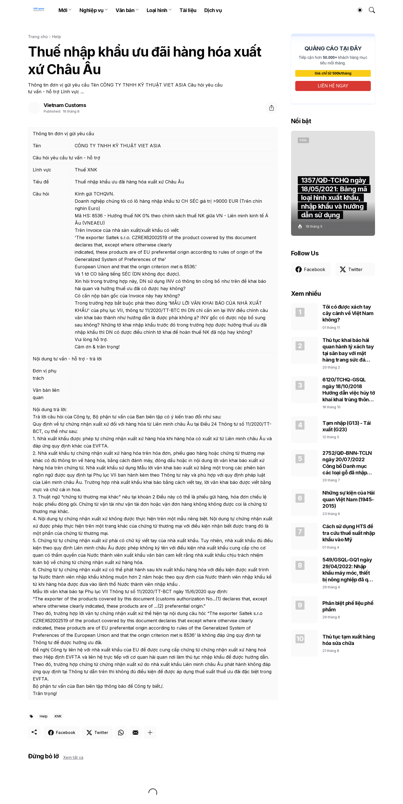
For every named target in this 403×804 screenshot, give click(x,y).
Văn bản (125, 10)
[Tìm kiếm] (369, 10)
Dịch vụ (213, 10)
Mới (62, 10)
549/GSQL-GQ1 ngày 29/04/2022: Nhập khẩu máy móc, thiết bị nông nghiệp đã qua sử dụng (348, 570)
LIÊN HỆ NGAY (333, 85)
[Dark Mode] (357, 10)
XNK (58, 716)
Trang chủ (38, 36)
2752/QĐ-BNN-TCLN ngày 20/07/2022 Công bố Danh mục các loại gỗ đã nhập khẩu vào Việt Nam (347, 463)
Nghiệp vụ (91, 10)
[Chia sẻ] (271, 108)
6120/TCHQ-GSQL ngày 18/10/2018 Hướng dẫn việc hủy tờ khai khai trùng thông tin (348, 390)
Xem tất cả (73, 757)
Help (56, 36)
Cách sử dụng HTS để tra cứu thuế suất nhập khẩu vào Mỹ (348, 532)
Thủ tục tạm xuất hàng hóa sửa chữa (348, 640)
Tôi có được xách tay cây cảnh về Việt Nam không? (348, 313)
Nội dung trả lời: (50, 409)
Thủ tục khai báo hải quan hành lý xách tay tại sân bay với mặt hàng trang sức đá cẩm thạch (348, 350)
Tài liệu (187, 10)
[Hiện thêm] (150, 732)
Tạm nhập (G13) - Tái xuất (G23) (346, 426)
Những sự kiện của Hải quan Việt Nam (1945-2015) (348, 499)
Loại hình (157, 10)
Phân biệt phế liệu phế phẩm (347, 606)
